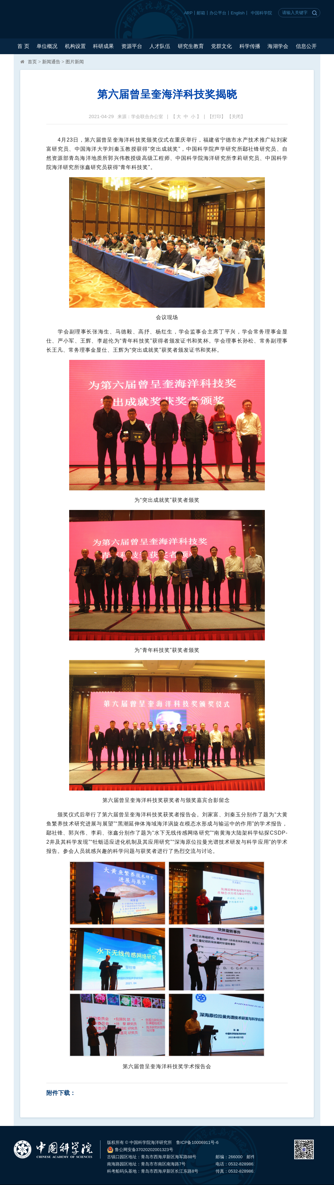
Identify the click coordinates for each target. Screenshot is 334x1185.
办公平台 (217, 13)
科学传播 (249, 46)
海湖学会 (277, 46)
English (238, 13)
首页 (32, 61)
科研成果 (103, 46)
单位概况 (47, 46)
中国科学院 (261, 13)
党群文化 (221, 46)
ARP (188, 13)
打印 (216, 116)
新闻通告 (51, 61)
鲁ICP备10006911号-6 (197, 1142)
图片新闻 (75, 61)
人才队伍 (159, 46)
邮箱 (201, 13)
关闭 (236, 116)
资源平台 (131, 46)
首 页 (23, 46)
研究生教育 (191, 46)
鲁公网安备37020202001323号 (140, 1150)
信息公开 (306, 46)
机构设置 (75, 46)
